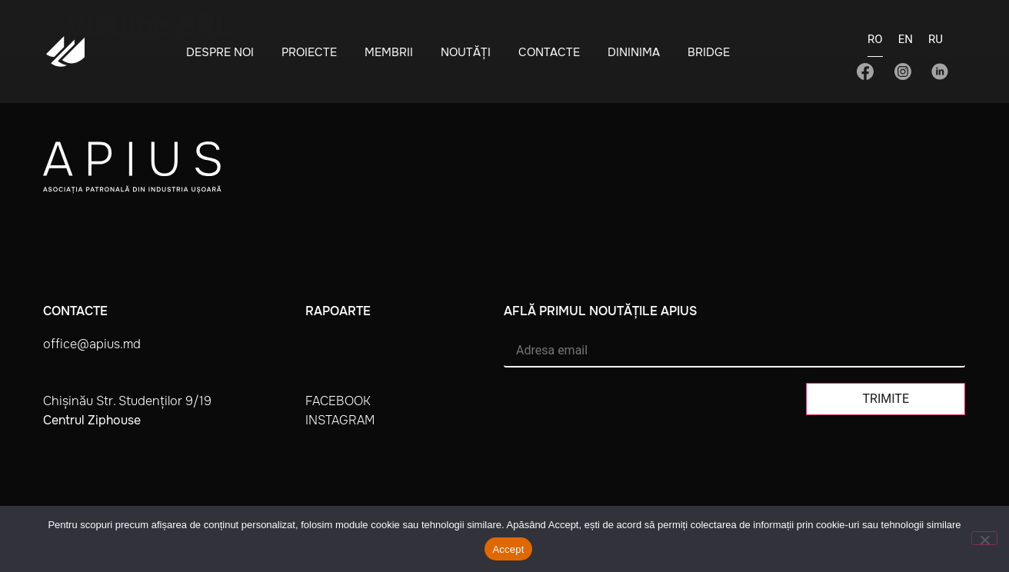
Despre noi (220, 52)
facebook (338, 401)
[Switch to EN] (905, 44)
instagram (340, 420)
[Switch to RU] (935, 44)
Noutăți (466, 52)
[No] (984, 538)
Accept (508, 549)
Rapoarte (338, 311)
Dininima (634, 52)
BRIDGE (709, 52)
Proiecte (309, 52)
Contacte (549, 52)
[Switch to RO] (875, 44)
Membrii (389, 52)
